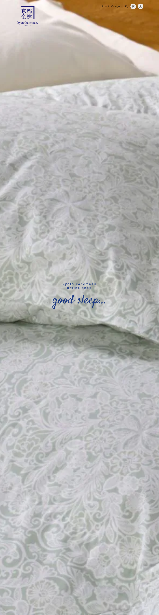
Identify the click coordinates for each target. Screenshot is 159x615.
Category (116, 6)
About (105, 6)
